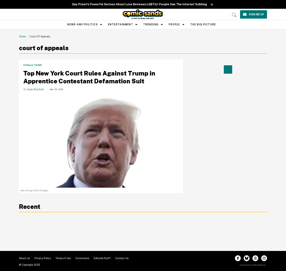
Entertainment (120, 24)
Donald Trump (32, 65)
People (174, 24)
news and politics (82, 24)
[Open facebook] (238, 258)
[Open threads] (255, 258)
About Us (24, 258)
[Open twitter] (247, 258)
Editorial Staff (102, 258)
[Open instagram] (264, 258)
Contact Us (122, 258)
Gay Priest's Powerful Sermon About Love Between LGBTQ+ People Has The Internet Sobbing (139, 4)
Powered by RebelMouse (253, 265)
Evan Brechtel (35, 89)
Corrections (82, 258)
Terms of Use (63, 258)
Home (22, 36)
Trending (151, 24)
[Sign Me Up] (253, 14)
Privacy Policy (42, 258)
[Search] (234, 15)
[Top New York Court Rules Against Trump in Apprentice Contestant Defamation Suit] (101, 141)
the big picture (203, 24)
